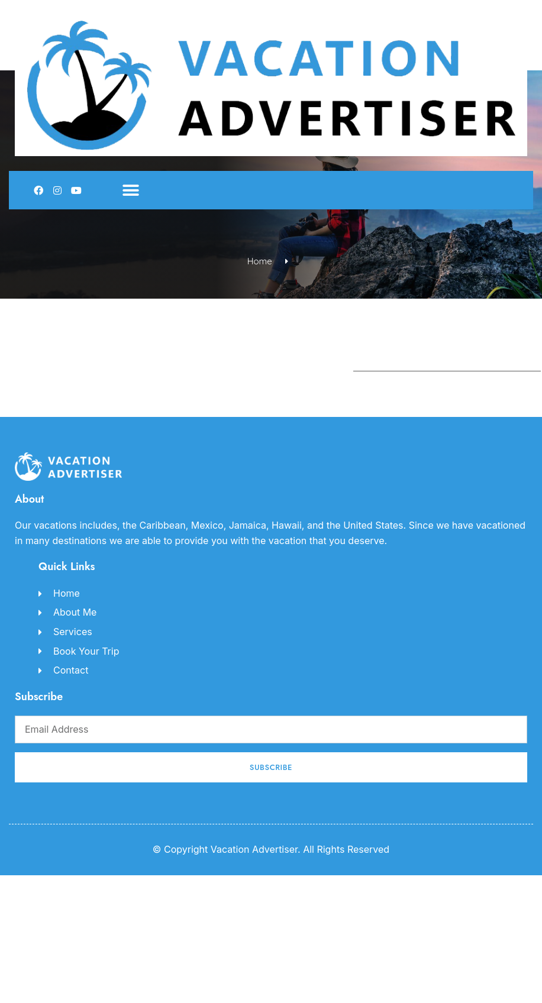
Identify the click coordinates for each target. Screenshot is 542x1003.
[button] (130, 190)
